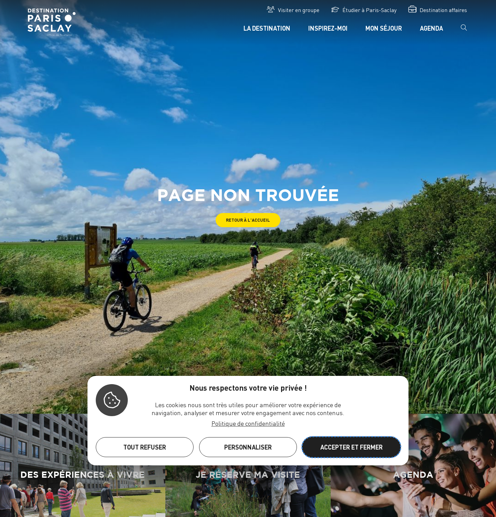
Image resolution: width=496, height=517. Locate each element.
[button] (248, 220)
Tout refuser (144, 447)
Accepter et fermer (351, 447)
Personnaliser (248, 447)
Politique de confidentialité (248, 423)
